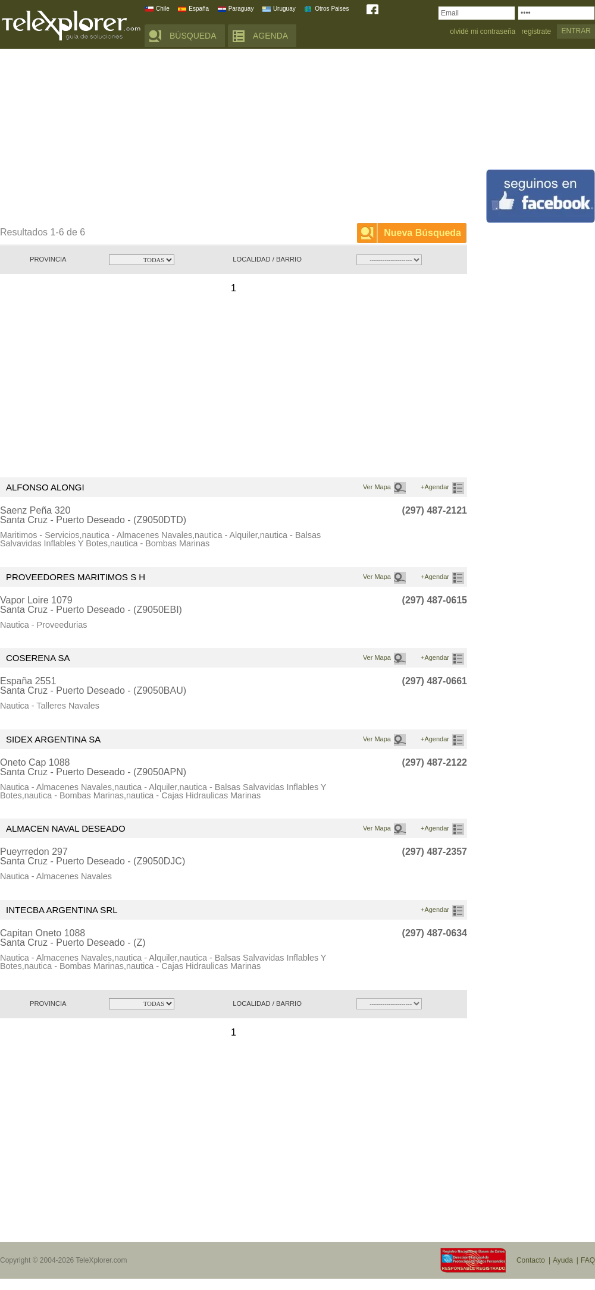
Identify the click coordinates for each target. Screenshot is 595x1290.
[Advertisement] (203, 138)
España (199, 8)
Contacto (530, 1260)
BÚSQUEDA (193, 35)
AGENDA (270, 35)
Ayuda (563, 1260)
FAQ (588, 1260)
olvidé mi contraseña (482, 32)
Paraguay (241, 8)
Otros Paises (332, 8)
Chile (163, 8)
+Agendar (435, 486)
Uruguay (284, 8)
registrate (536, 32)
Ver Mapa (377, 486)
